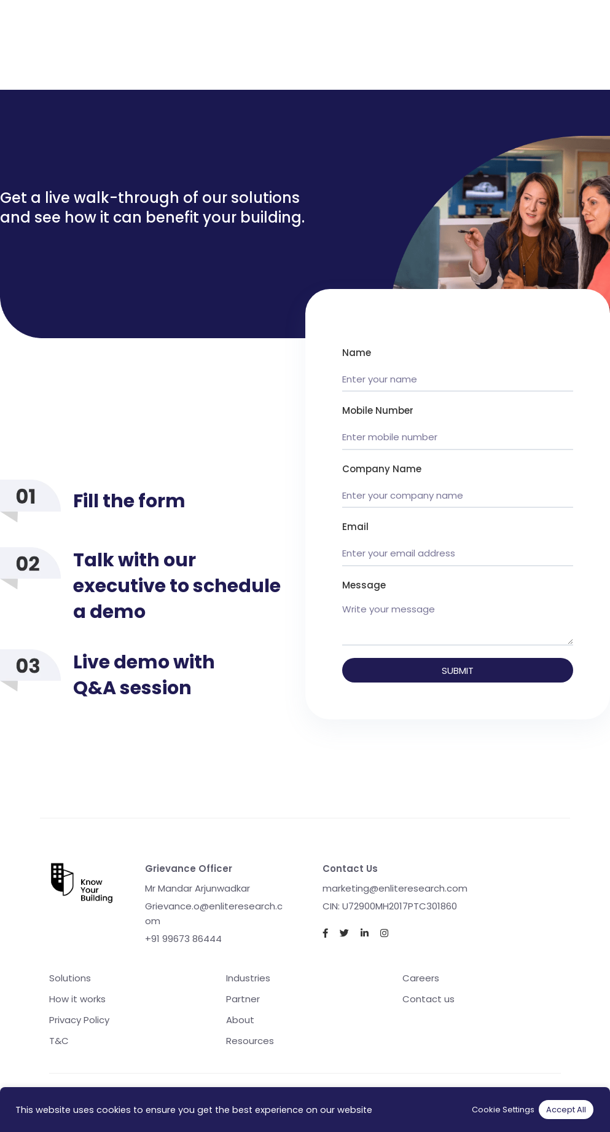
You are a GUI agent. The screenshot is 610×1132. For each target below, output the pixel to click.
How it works (77, 998)
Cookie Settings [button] (503, 1110)
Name (356, 352)
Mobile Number (377, 410)
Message (364, 585)
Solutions (70, 978)
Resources (250, 1040)
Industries (248, 978)
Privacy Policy (79, 1019)
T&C (59, 1040)
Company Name (381, 468)
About (240, 1019)
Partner (243, 998)
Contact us (428, 998)
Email (355, 526)
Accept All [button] (566, 1109)
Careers (420, 978)
